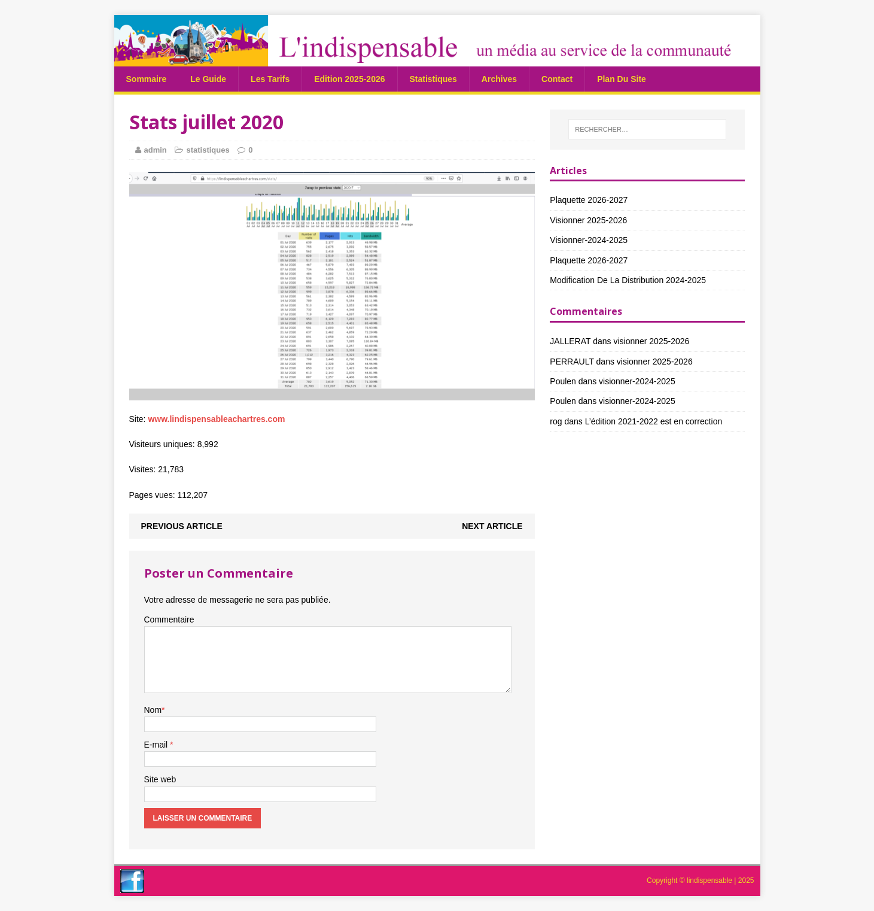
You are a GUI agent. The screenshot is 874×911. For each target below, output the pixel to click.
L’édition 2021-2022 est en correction (654, 421)
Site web (160, 779)
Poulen (563, 381)
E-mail (157, 744)
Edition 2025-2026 (349, 79)
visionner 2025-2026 (588, 220)
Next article (492, 526)
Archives (499, 79)
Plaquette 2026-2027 (589, 200)
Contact (556, 79)
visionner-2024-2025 (589, 240)
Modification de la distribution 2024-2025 (628, 280)
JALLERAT (570, 341)
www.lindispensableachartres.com (216, 419)
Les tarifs (270, 79)
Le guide (208, 79)
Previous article (182, 526)
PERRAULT (571, 361)
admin (155, 149)
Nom (153, 710)
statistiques (433, 79)
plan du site (621, 79)
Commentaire (169, 619)
